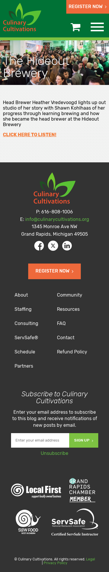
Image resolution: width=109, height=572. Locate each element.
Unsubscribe (54, 453)
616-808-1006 (57, 212)
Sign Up (83, 440)
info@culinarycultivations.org (57, 219)
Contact (65, 337)
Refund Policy (72, 352)
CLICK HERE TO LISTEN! (29, 134)
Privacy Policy (55, 563)
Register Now (88, 6)
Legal (90, 559)
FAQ (61, 323)
